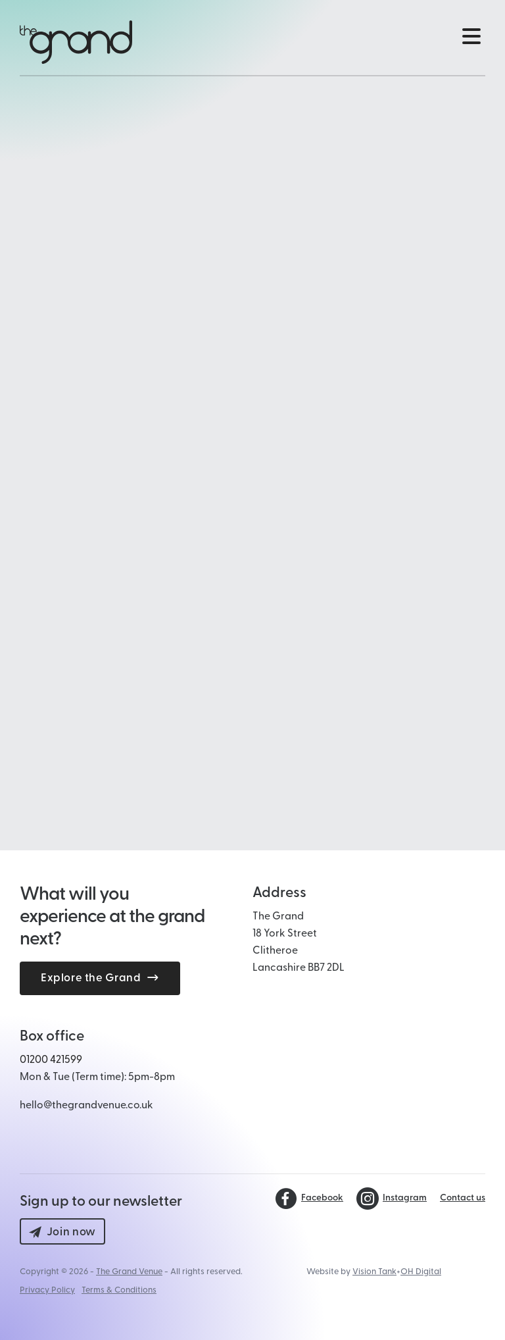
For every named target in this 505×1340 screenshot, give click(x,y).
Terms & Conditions (119, 1290)
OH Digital (420, 1272)
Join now (62, 1232)
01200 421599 (51, 1060)
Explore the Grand (100, 978)
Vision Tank (374, 1272)
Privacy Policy (47, 1290)
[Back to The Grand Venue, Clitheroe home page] (76, 42)
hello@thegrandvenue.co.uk (86, 1105)
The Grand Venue (129, 1272)
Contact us (462, 1198)
